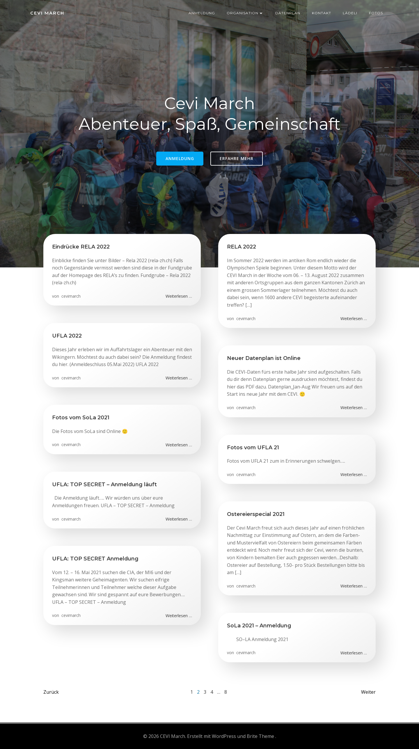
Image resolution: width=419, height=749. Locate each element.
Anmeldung (202, 13)
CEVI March (47, 13)
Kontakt (321, 13)
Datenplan (287, 13)
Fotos (376, 13)
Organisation (245, 13)
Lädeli (350, 13)
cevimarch (70, 296)
